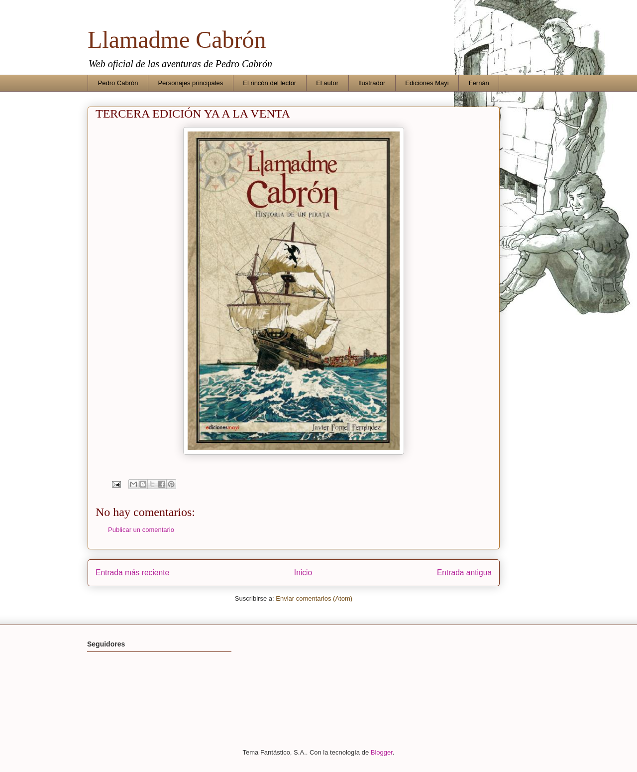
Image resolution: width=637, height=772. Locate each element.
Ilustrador (371, 83)
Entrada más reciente (132, 572)
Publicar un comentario (141, 529)
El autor (327, 83)
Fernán (479, 83)
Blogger (382, 752)
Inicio (303, 572)
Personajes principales (190, 83)
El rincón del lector (269, 83)
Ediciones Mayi (426, 83)
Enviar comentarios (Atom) (314, 598)
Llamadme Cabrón (177, 39)
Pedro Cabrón (118, 83)
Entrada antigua (464, 572)
